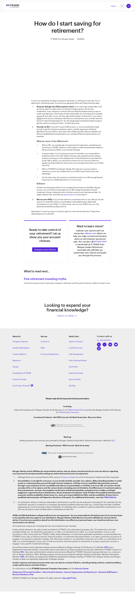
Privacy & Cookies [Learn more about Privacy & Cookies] (19, 379)
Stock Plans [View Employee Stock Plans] (73, 367)
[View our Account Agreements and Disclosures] (80, 572)
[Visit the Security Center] (82, 568)
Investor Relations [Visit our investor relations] (19, 354)
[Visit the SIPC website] (106, 547)
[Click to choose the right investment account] (45, 249)
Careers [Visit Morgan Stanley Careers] (15, 367)
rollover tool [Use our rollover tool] (90, 233)
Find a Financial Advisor (78, 360)
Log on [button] (113, 6)
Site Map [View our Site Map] (72, 386)
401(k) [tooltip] (39, 118)
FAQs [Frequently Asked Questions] (43, 348)
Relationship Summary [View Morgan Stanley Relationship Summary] (69, 412)
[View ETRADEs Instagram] (99, 348)
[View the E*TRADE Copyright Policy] (69, 578)
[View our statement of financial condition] (27, 572)
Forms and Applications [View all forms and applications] (50, 354)
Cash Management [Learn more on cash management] (76, 354)
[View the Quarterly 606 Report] (107, 572)
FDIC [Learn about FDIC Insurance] (113, 440)
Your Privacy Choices (23, 386)
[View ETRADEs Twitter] (105, 344)
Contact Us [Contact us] (45, 341)
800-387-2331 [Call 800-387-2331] (104, 340)
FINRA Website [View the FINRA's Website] (109, 497)
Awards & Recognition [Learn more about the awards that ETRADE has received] (21, 348)
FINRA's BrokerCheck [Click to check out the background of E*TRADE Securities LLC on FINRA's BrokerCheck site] (76, 410)
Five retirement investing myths (45, 278)
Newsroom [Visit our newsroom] (17, 360)
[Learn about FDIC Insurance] (22, 557)
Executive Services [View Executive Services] (76, 373)
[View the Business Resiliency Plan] (23, 574)
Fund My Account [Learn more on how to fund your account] (76, 348)
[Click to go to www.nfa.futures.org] (22, 552)
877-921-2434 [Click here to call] (100, 241)
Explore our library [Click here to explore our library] (67, 315)
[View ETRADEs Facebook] (99, 344)
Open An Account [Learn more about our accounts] (76, 341)
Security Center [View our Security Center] (75, 379)
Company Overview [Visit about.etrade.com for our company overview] (20, 341)
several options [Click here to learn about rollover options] (69, 195)
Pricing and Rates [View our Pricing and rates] (68, 477)
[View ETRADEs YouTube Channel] (116, 344)
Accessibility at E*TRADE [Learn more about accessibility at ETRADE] (22, 373)
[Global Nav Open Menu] (128, 6)
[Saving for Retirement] (67, 69)
